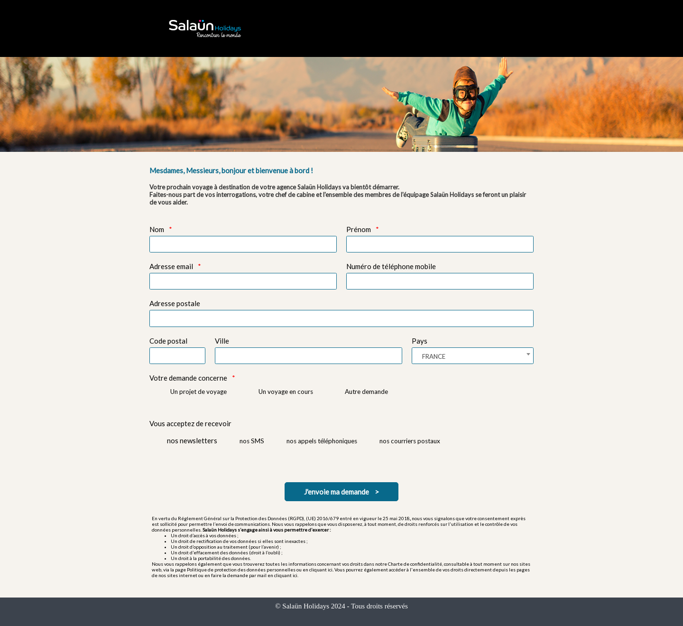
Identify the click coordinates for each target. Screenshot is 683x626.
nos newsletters (192, 440)
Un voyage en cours (285, 391)
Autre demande (366, 391)
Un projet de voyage (198, 391)
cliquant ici (320, 569)
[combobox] (473, 355)
